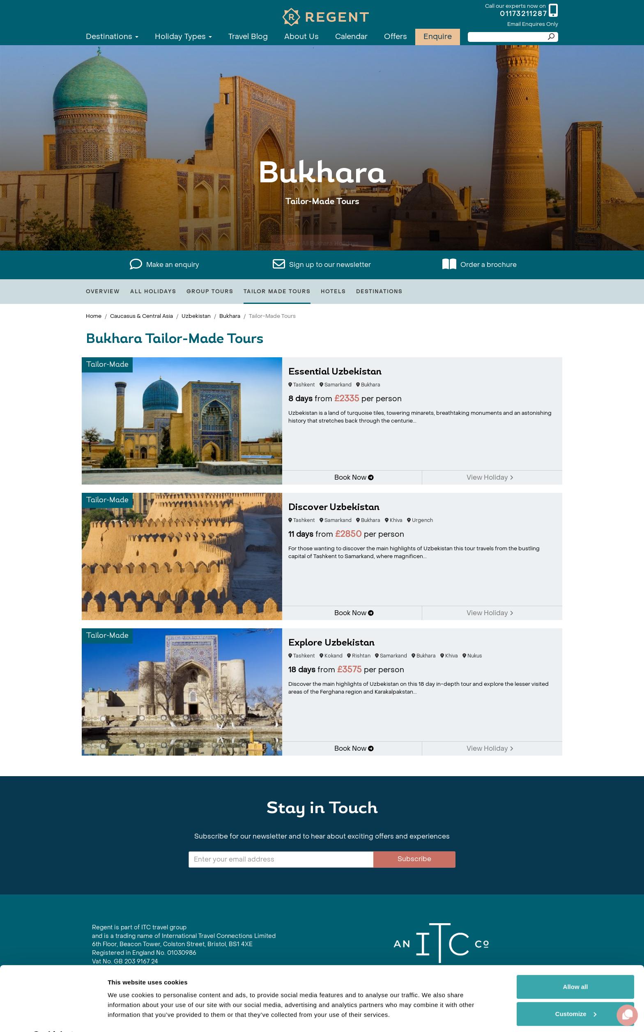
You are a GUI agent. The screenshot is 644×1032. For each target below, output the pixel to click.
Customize (575, 991)
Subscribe (414, 859)
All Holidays (153, 291)
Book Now (354, 477)
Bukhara (229, 316)
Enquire (437, 36)
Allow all (575, 965)
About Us (301, 36)
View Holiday (490, 477)
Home (93, 316)
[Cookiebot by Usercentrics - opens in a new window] (53, 1016)
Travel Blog (248, 36)
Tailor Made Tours (277, 291)
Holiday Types (183, 36)
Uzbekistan (196, 316)
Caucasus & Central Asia (141, 316)
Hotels (333, 291)
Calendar (351, 36)
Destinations (112, 36)
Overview (103, 291)
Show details (127, 1015)
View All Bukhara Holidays (322, 227)
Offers (395, 36)
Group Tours (209, 291)
